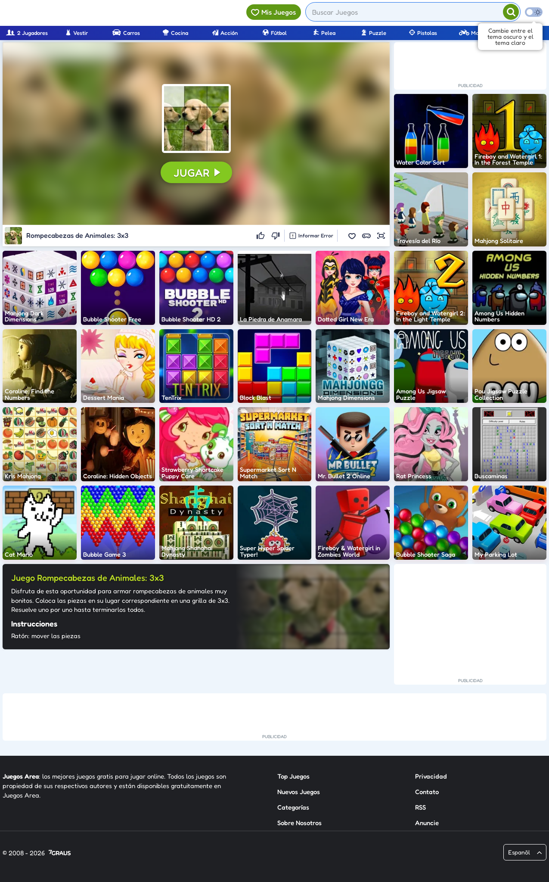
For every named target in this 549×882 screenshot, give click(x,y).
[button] (196, 118)
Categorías (293, 807)
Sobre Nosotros (299, 823)
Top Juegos (293, 776)
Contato (427, 792)
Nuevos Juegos (298, 792)
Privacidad (431, 776)
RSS (420, 807)
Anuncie (427, 823)
